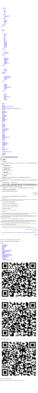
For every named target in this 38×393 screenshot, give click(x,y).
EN (3, 25)
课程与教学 (4, 114)
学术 (4, 39)
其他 (4, 23)
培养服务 (3, 54)
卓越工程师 (4, 72)
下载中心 (4, 18)
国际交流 (5, 20)
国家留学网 (4, 252)
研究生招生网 (4, 244)
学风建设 (5, 85)
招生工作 (3, 48)
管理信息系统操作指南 (7, 87)
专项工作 (3, 73)
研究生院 (3, 141)
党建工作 (5, 88)
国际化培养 (4, 116)
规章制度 (5, 84)
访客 (4, 9)
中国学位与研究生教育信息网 (7, 250)
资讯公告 (3, 30)
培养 (4, 35)
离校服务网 (4, 246)
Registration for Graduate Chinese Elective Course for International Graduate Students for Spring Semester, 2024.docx (19, 232)
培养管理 (5, 21)
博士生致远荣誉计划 (7, 77)
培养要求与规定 (6, 62)
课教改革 (5, 63)
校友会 (3, 248)
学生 (4, 10)
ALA (23, 380)
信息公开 (3, 132)
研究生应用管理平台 (27, 177)
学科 (4, 36)
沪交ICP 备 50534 (16, 380)
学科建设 (5, 69)
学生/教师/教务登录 (5, 151)
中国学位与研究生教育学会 (6, 254)
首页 (3, 29)
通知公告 (5, 41)
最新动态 (3, 105)
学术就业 (5, 47)
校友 (4, 12)
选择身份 (4, 8)
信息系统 (4, 14)
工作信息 (5, 42)
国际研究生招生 (4, 112)
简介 (4, 97)
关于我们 (3, 90)
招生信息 (5, 43)
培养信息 (5, 44)
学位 (4, 37)
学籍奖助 (5, 61)
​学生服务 (3, 117)
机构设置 (5, 98)
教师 (4, 11)
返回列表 (36, 234)
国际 (4, 38)
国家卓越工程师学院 (5, 143)
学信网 (3, 253)
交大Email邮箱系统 (5, 245)
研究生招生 (6, 52)
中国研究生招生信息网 (5, 251)
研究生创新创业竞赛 (7, 76)
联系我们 (4, 24)
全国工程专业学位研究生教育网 (7, 255)
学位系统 (10, 151)
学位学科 (5, 22)
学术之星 (5, 79)
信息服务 (5, 86)
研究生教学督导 (4, 115)
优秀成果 (5, 70)
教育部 (3, 249)
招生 (4, 34)
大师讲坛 (5, 78)
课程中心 (3, 247)
